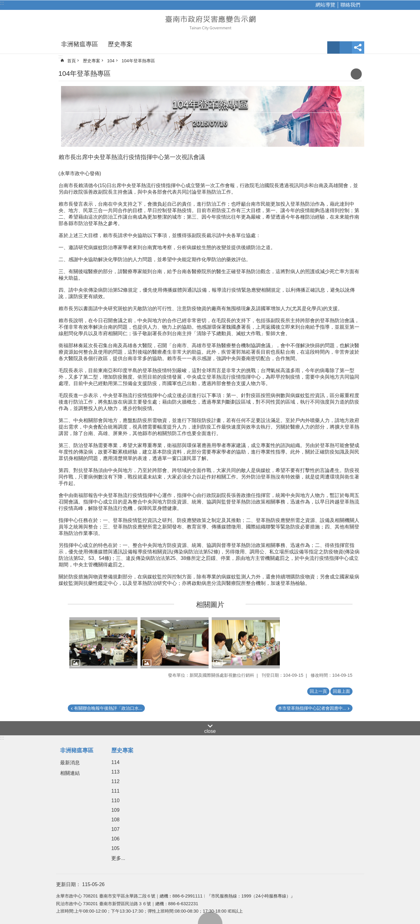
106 (115, 838)
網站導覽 (325, 4)
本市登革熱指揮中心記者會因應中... (312, 708)
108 (115, 819)
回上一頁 (318, 691)
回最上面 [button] (341, 691)
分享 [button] (358, 47)
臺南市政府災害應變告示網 (210, 22)
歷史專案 (120, 44)
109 (115, 810)
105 (115, 848)
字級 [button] (333, 47)
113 (115, 771)
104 (111, 60)
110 (115, 800)
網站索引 (346, 47)
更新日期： (68, 884)
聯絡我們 (350, 4)
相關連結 (70, 773)
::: (2, 3)
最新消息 (70, 762)
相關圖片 (210, 605)
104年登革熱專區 (138, 60)
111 (115, 791)
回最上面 (210, 918)
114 (115, 762)
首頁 (71, 60)
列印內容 (356, 74)
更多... (118, 858)
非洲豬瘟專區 (79, 44)
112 (115, 781)
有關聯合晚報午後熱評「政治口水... (108, 708)
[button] (103, 642)
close (210, 731)
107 (115, 829)
